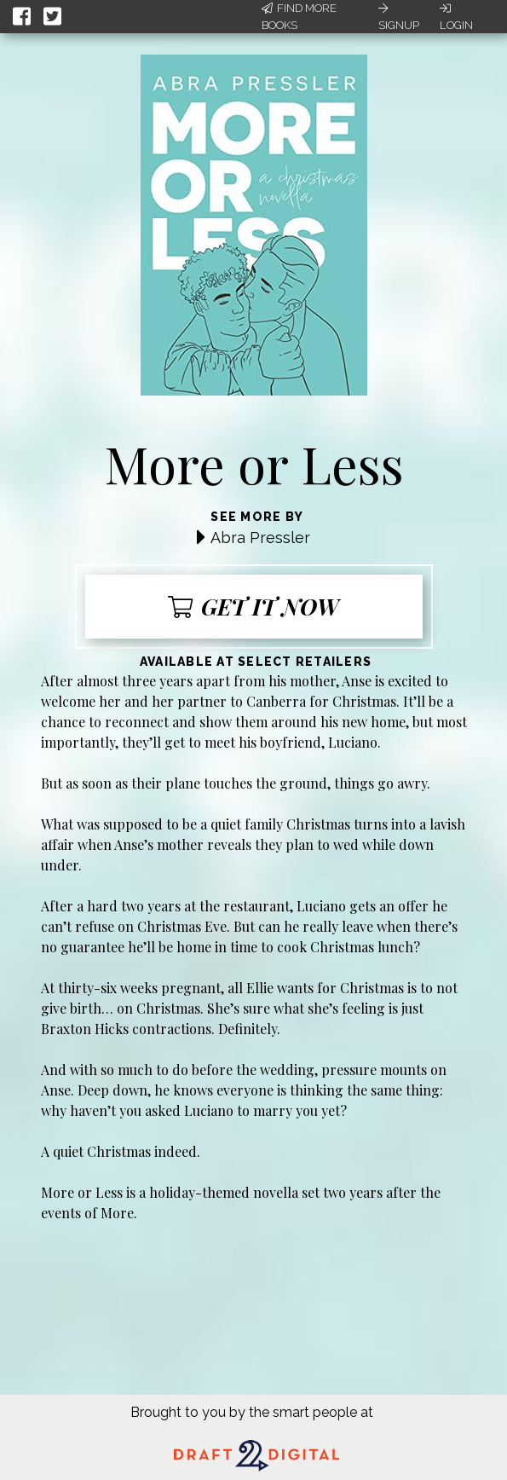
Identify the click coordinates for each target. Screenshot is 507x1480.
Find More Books (299, 17)
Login (456, 17)
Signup (398, 17)
